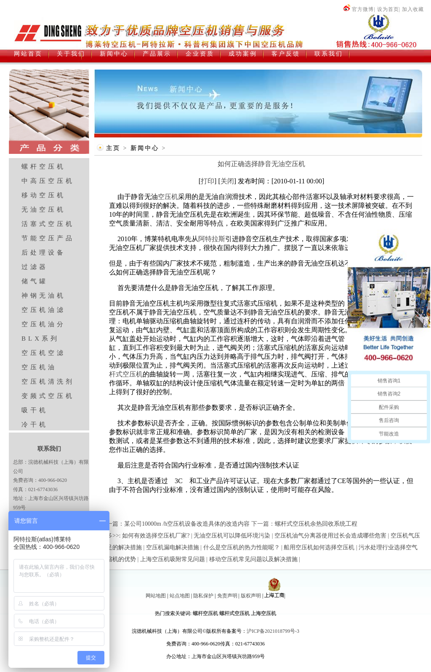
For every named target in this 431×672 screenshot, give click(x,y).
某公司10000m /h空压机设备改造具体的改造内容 (187, 524)
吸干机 (34, 410)
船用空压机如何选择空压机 (319, 547)
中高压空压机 (47, 180)
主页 (113, 148)
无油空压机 (43, 209)
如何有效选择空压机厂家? (155, 535)
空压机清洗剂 (47, 381)
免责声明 (227, 596)
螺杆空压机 (43, 166)
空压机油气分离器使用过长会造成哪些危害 (330, 535)
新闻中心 (144, 148)
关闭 (227, 181)
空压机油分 (43, 324)
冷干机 (34, 424)
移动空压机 (43, 195)
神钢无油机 (43, 295)
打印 (207, 181)
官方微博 (358, 9)
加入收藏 (413, 9)
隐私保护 (203, 596)
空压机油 (39, 367)
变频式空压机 (47, 395)
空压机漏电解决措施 (172, 547)
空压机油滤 (43, 309)
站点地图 (180, 596)
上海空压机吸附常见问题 (172, 559)
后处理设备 (43, 252)
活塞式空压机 (47, 223)
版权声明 (251, 596)
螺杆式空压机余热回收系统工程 (316, 524)
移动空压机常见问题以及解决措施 (253, 559)
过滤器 (34, 266)
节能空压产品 (47, 238)
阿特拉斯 (211, 238)
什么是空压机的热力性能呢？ (241, 547)
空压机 (168, 196)
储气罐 (34, 281)
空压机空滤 (43, 352)
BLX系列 (40, 338)
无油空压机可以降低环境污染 (232, 535)
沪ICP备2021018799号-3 (273, 631)
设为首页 (388, 9)
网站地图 (156, 596)
